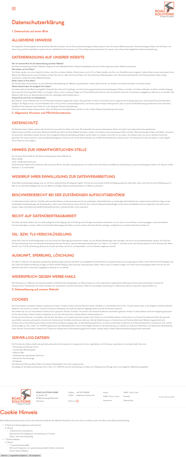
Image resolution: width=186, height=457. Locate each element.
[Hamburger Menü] (14, 9)
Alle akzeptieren (34, 455)
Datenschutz (128, 400)
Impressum (107, 400)
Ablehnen (4, 455)
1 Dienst (9, 428)
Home (105, 392)
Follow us (73, 401)
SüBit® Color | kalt (130, 392)
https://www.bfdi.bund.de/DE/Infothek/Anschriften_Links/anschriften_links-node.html (53, 207)
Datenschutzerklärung (120, 420)
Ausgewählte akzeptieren (18, 455)
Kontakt (126, 396)
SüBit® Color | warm (111, 396)
